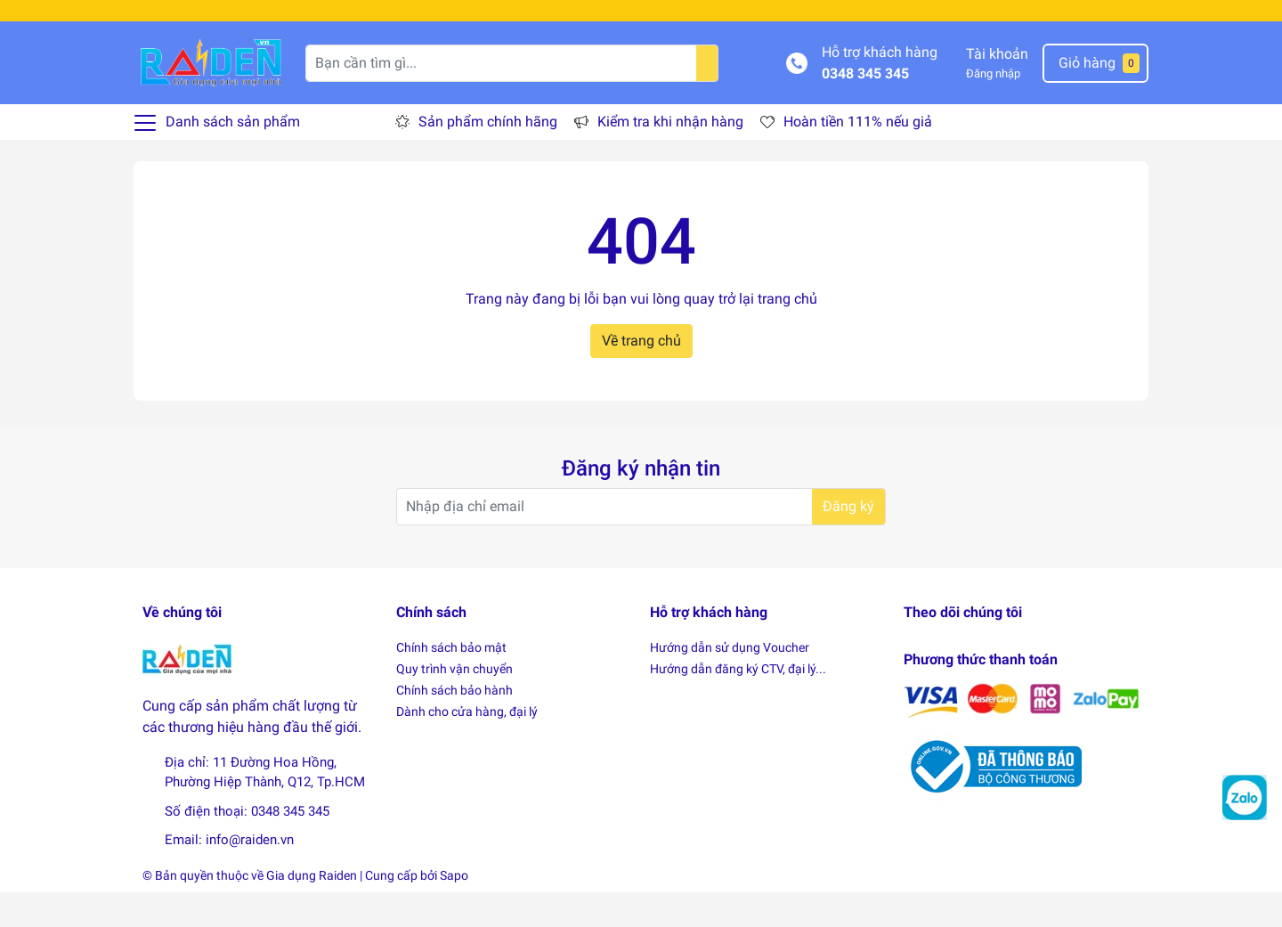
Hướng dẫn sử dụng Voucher (729, 682)
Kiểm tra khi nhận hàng (670, 157)
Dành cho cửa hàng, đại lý (467, 746)
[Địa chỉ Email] (641, 542)
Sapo (454, 910)
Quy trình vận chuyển (454, 703)
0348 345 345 (865, 108)
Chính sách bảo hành (454, 725)
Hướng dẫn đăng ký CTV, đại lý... (738, 703)
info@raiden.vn (250, 875)
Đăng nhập (993, 109)
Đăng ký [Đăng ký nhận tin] (848, 541)
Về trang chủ (641, 375)
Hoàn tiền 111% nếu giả (857, 157)
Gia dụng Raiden (311, 910)
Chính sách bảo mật (451, 682)
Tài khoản (997, 89)
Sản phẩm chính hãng (487, 157)
